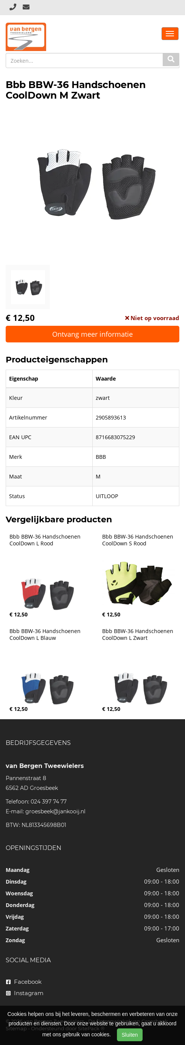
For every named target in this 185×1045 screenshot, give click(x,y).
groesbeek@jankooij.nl (55, 811)
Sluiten (130, 1035)
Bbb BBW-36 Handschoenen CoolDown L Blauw (45, 634)
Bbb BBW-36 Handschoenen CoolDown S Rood (138, 540)
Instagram (25, 993)
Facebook (24, 981)
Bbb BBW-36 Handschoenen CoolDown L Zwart (138, 634)
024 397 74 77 (49, 801)
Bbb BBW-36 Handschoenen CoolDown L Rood (45, 540)
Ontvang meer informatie (92, 334)
